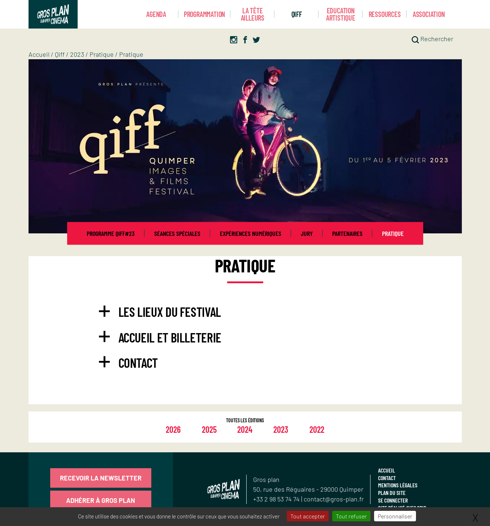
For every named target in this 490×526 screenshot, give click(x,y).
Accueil (39, 54)
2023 (77, 54)
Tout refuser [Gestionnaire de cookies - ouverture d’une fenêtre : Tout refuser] (351, 516)
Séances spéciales (177, 233)
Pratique (102, 54)
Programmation (204, 14)
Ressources (385, 14)
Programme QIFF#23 (111, 233)
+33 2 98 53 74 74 (277, 499)
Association (429, 14)
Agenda (156, 14)
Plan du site (392, 492)
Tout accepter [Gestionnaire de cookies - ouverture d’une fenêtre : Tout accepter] (307, 516)
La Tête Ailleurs (252, 14)
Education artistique (340, 14)
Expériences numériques (250, 233)
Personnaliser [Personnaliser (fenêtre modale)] (395, 516)
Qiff (296, 14)
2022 (316, 429)
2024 (244, 429)
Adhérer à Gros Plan (100, 500)
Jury (307, 233)
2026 (173, 429)
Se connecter (393, 500)
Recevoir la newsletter (101, 478)
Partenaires (347, 233)
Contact (387, 477)
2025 (209, 429)
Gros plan (266, 479)
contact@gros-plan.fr (334, 499)
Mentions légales (397, 485)
